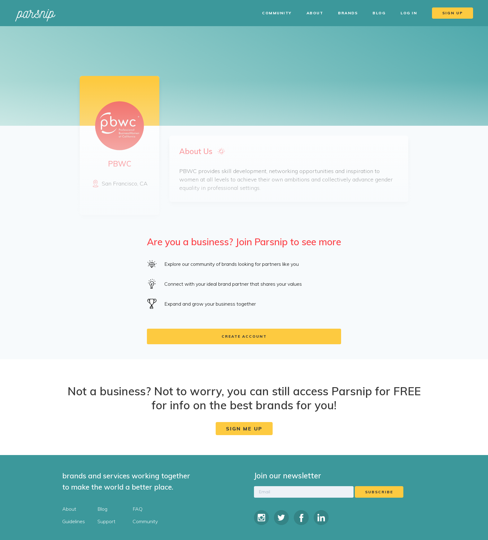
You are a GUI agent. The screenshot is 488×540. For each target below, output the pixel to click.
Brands (348, 13)
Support (106, 521)
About (315, 13)
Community (277, 13)
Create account (244, 336)
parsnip (35, 13)
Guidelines (73, 521)
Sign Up (452, 13)
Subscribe (379, 492)
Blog (379, 13)
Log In (409, 13)
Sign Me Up (244, 428)
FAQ (138, 509)
